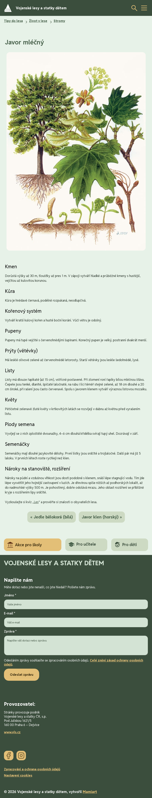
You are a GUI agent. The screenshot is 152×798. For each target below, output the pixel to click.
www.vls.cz (12, 732)
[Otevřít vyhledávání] (133, 8)
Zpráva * (76, 642)
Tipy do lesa (13, 21)
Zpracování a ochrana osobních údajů (32, 769)
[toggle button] (144, 8)
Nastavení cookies (18, 775)
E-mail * (76, 619)
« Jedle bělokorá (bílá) (51, 517)
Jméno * (76, 601)
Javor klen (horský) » (102, 517)
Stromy (59, 21)
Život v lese (38, 21)
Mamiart (90, 791)
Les (36, 502)
